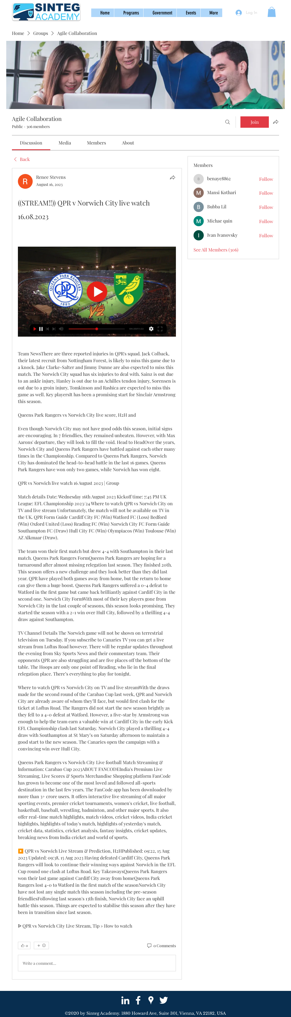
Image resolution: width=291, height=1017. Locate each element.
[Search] (227, 122)
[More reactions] (41, 945)
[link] (31, 143)
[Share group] (275, 121)
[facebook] (138, 1000)
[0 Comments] (161, 946)
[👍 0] (24, 945)
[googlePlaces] (151, 1000)
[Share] (172, 177)
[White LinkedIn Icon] (125, 1000)
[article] (97, 574)
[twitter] (163, 1000)
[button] (128, 13)
